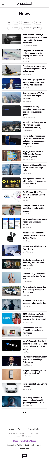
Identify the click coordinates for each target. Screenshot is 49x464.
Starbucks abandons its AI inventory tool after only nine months (33, 262)
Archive (21, 429)
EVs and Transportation (31, 28)
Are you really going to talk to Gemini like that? (34, 372)
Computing (27, 22)
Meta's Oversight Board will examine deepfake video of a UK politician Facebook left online (35, 345)
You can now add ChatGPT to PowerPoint (35, 248)
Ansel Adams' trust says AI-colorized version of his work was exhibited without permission (35, 39)
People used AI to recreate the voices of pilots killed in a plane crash (34, 68)
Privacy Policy (34, 429)
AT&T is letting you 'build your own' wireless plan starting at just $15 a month (34, 316)
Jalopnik (10, 445)
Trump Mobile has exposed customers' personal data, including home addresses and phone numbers (34, 140)
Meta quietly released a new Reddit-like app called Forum (35, 222)
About (11, 429)
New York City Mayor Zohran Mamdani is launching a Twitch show (35, 359)
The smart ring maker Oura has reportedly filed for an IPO (34, 276)
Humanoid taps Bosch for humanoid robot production (34, 302)
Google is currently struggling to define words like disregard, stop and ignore (34, 110)
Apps (16, 22)
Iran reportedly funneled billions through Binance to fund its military (34, 181)
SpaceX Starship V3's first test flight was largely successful (33, 95)
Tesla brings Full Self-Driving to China (35, 385)
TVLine (20, 445)
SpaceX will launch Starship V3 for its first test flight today (34, 167)
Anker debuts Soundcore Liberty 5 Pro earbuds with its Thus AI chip (34, 235)
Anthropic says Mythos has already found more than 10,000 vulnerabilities (34, 82)
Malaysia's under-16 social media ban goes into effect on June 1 (34, 208)
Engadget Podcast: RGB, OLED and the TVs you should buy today (33, 154)
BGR (27, 445)
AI (9, 22)
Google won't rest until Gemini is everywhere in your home (33, 330)
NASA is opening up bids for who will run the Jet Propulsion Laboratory (34, 125)
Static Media (20, 433)
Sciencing (35, 445)
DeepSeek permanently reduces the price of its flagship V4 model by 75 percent (33, 54)
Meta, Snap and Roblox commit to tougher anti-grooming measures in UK (33, 400)
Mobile (38, 22)
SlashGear (24, 449)
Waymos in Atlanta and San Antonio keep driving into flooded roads (34, 289)
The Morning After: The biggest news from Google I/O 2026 (34, 194)
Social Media (13, 28)
